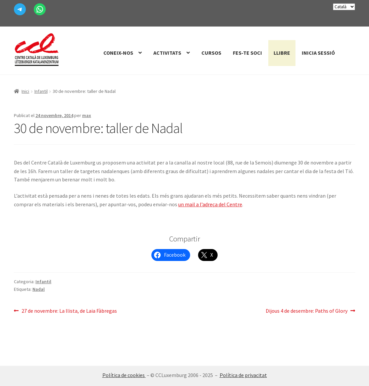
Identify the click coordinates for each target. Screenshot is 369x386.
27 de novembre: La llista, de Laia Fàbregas (69, 311)
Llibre (282, 52)
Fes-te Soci (247, 52)
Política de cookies (124, 375)
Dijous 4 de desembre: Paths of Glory (306, 311)
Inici (25, 91)
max (86, 115)
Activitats (167, 52)
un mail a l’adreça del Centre (210, 204)
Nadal (38, 289)
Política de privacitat (243, 375)
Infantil (41, 91)
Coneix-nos (118, 52)
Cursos (211, 52)
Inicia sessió (318, 52)
